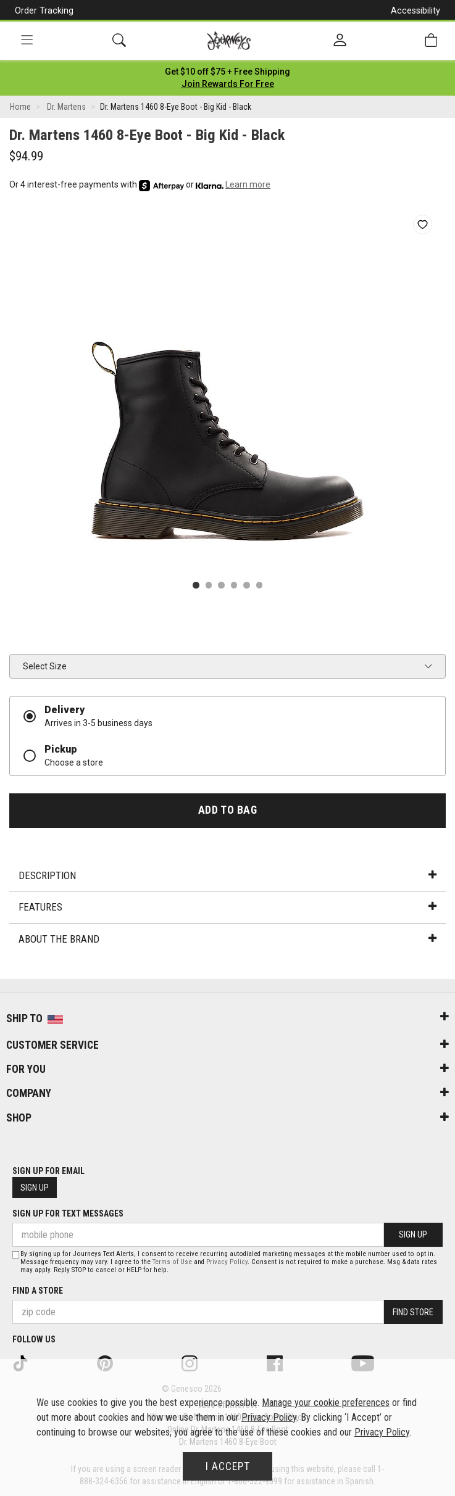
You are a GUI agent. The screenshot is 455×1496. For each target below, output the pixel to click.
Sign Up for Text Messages (67, 1213)
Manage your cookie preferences (326, 1402)
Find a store (37, 1291)
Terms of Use (172, 1262)
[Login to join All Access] (227, 71)
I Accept (228, 1466)
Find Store (413, 1312)
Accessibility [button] (415, 10)
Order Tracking (44, 10)
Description (227, 875)
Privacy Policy (227, 1262)
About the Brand (227, 938)
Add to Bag (227, 810)
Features (227, 906)
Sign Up (34, 1187)
